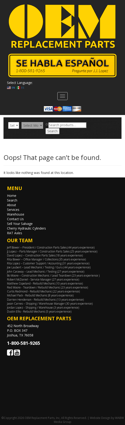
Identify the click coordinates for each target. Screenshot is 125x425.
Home (11, 195)
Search (52, 131)
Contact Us (15, 219)
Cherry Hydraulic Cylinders (26, 228)
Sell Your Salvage (20, 223)
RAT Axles (14, 233)
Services (13, 209)
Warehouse (15, 214)
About (11, 205)
